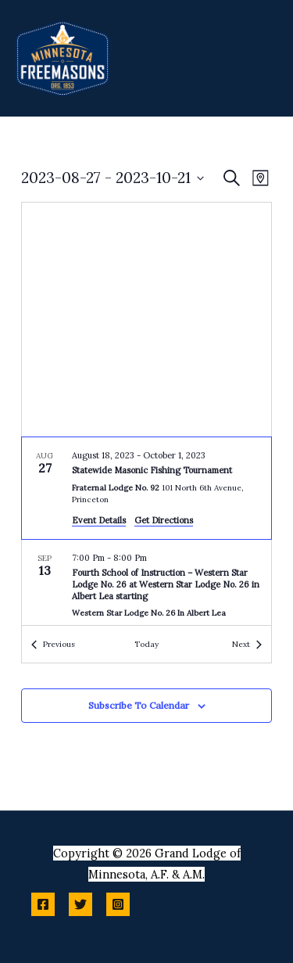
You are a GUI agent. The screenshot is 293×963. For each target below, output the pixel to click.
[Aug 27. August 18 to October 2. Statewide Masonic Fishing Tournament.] (146, 488)
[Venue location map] (146, 320)
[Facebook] (43, 904)
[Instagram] (118, 904)
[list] (146, 531)
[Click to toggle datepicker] (112, 178)
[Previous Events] (53, 644)
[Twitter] (80, 904)
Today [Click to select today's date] (146, 644)
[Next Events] (247, 644)
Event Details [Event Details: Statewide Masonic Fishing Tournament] (99, 520)
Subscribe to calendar (138, 705)
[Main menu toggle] (261, 58)
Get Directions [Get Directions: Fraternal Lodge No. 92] (163, 520)
